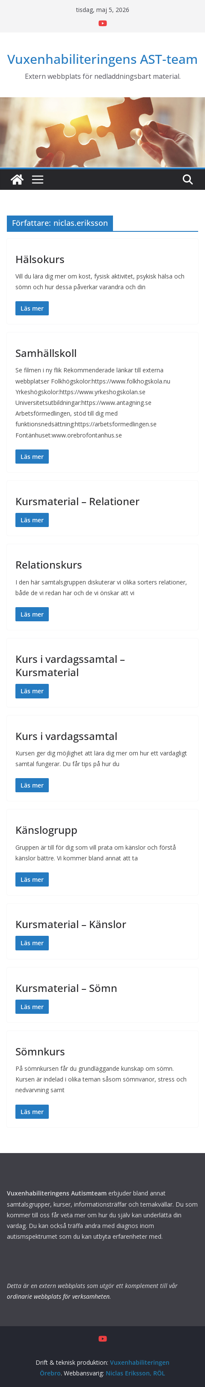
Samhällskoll (46, 353)
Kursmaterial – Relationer (77, 501)
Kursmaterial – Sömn (66, 988)
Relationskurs (48, 564)
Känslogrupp (46, 830)
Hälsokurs (40, 259)
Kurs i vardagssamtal (66, 736)
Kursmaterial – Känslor (70, 924)
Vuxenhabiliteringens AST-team (102, 59)
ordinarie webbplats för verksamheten (58, 1296)
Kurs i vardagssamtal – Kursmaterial (70, 665)
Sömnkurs (40, 1051)
